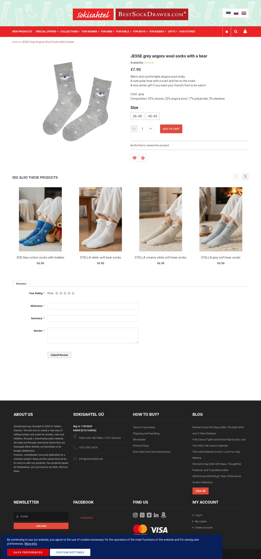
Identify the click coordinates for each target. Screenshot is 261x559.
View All (200, 490)
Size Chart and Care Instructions (151, 451)
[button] (245, 176)
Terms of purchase (144, 427)
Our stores (187, 31)
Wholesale (139, 439)
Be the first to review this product (149, 145)
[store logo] (93, 14)
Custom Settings (70, 552)
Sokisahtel (87, 517)
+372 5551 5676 (88, 447)
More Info (31, 543)
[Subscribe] (41, 526)
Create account (204, 527)
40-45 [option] (152, 116)
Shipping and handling (146, 433)
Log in (198, 515)
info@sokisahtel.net (91, 458)
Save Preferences (28, 552)
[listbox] (189, 116)
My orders (201, 521)
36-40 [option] (137, 116)
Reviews (21, 283)
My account (245, 31)
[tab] (21, 284)
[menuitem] (24, 31)
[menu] (105, 31)
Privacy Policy (141, 445)
